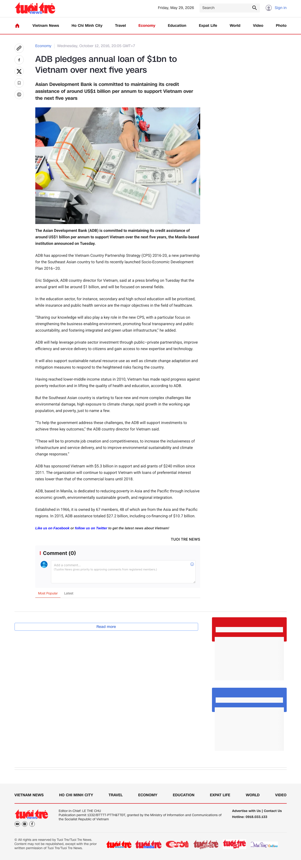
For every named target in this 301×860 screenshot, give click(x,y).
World (235, 25)
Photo (281, 25)
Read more (106, 626)
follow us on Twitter (91, 528)
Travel (120, 25)
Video (258, 25)
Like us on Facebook (52, 528)
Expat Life (208, 25)
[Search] (230, 7)
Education (177, 25)
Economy (146, 25)
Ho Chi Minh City (87, 25)
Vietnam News (46, 25)
